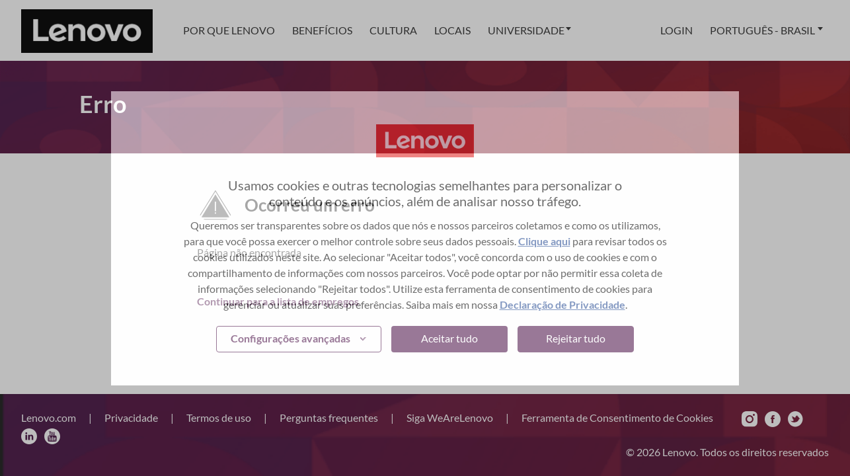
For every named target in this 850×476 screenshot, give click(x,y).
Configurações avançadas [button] (290, 338)
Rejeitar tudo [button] (575, 338)
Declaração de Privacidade (562, 304)
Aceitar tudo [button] (449, 338)
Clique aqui (544, 241)
